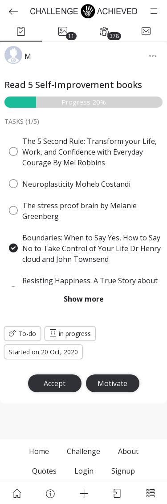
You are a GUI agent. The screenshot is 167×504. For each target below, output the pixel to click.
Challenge (83, 451)
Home (39, 451)
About (128, 451)
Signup (123, 471)
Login (84, 471)
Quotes (44, 471)
